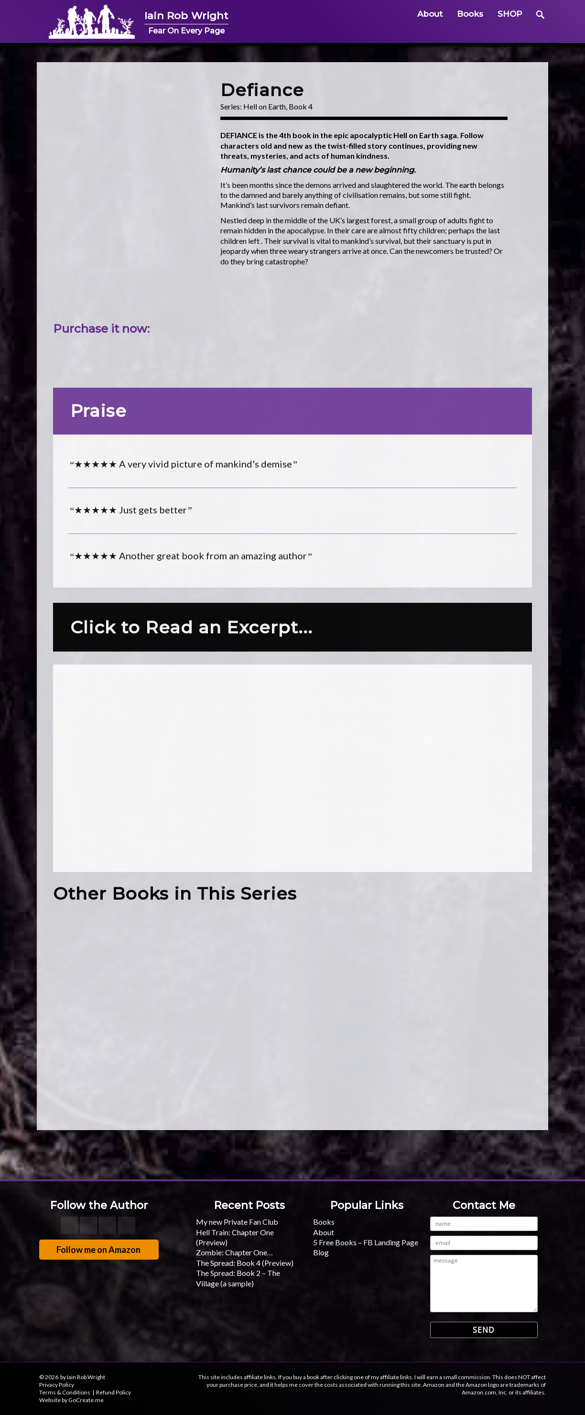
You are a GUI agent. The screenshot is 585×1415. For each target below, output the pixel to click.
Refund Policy (113, 1392)
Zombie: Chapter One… (234, 1252)
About (430, 14)
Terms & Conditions (64, 1392)
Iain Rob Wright (197, 14)
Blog (321, 1252)
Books (470, 14)
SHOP (510, 14)
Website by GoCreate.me (71, 1400)
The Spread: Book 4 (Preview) (244, 1262)
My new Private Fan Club (237, 1221)
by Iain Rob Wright (82, 1377)
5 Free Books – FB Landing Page (365, 1242)
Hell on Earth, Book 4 (278, 106)
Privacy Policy (56, 1384)
